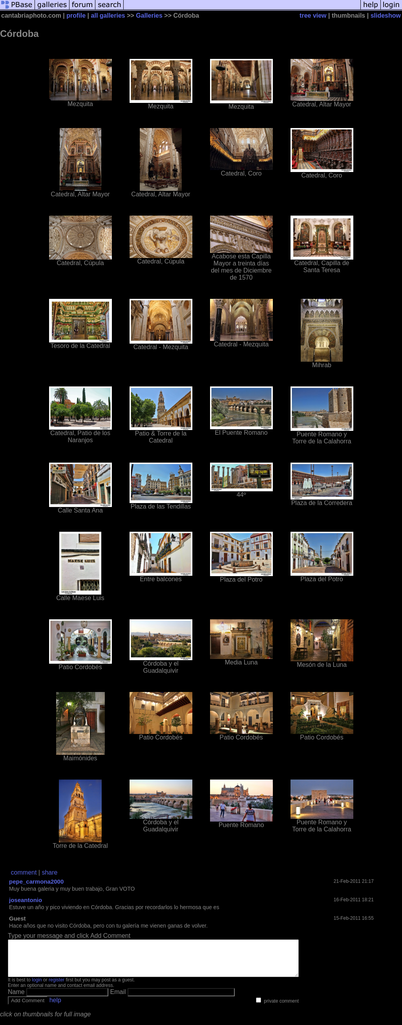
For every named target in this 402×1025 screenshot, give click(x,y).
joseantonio (25, 900)
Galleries (149, 15)
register (56, 987)
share (49, 872)
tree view (313, 15)
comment (24, 872)
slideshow (386, 15)
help (55, 1007)
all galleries (108, 15)
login (37, 987)
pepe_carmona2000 (36, 881)
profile (76, 15)
